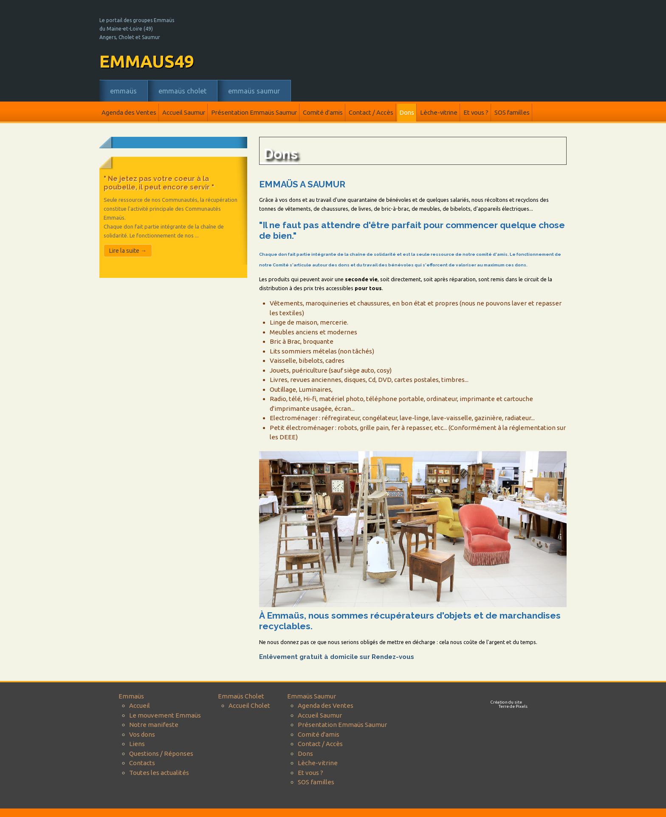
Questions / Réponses (161, 753)
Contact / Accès (371, 112)
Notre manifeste (153, 724)
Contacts (142, 762)
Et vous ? (475, 112)
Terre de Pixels (513, 706)
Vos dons (142, 734)
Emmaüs (123, 91)
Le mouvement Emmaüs (165, 715)
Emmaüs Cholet (182, 91)
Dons (406, 112)
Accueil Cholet (249, 705)
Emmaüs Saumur (254, 91)
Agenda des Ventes (129, 112)
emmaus (146, 61)
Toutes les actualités (159, 772)
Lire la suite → (128, 250)
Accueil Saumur (183, 112)
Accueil (139, 705)
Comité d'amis (323, 112)
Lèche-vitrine (438, 112)
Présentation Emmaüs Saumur (254, 112)
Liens (137, 743)
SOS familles (512, 112)
